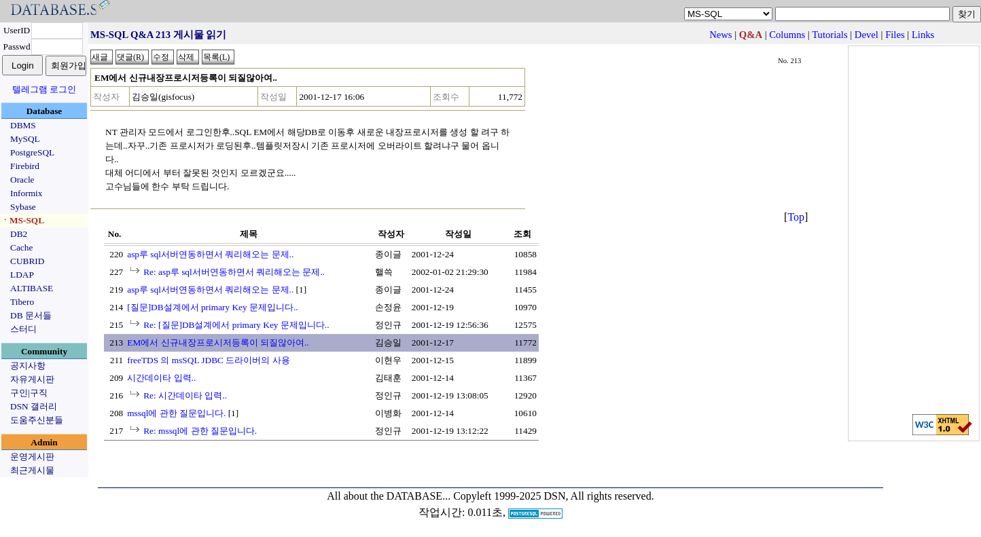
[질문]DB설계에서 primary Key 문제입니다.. (212, 307)
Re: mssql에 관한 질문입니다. (200, 431)
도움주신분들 (36, 420)
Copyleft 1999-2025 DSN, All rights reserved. (553, 496)
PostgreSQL (32, 152)
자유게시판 (32, 379)
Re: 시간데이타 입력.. (185, 395)
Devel (866, 34)
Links (923, 34)
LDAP (22, 275)
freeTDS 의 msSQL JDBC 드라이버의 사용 (208, 360)
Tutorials (829, 34)
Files (895, 34)
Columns (787, 34)
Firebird (24, 166)
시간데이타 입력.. (161, 378)
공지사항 (28, 365)
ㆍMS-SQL (22, 220)
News (720, 34)
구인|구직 (29, 393)
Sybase (23, 207)
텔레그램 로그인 (44, 89)
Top (795, 217)
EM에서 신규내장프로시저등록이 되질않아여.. (217, 342)
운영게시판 (32, 456)
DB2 (18, 234)
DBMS (23, 125)
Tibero (22, 302)
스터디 (23, 329)
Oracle (22, 179)
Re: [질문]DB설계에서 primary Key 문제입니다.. (236, 325)
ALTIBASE (31, 288)
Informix (26, 193)
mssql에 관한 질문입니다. (176, 413)
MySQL (25, 139)
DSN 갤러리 (33, 406)
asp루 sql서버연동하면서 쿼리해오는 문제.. (210, 254)
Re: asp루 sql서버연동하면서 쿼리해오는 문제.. (234, 272)
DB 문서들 (31, 315)
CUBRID (27, 261)
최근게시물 (32, 470)
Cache (21, 247)
